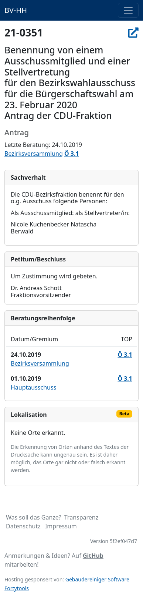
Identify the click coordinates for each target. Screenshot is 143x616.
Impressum (61, 526)
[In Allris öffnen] (133, 32)
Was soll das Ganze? (33, 517)
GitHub (93, 556)
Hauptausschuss (33, 387)
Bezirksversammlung (33, 153)
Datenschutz (23, 526)
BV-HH (15, 10)
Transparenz (81, 517)
